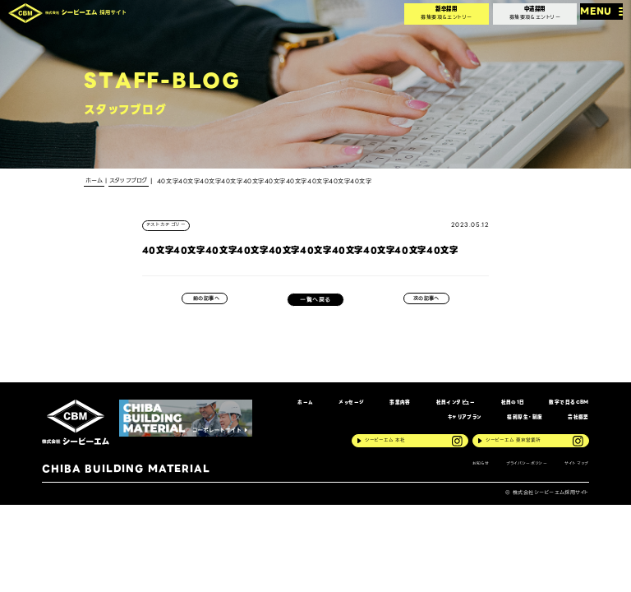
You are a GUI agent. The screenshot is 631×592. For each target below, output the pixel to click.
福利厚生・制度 (518, 426)
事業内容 (378, 409)
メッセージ (327, 409)
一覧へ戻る (315, 303)
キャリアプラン (452, 426)
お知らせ (468, 476)
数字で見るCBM (564, 409)
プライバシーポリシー (520, 476)
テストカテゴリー (169, 226)
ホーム (278, 409)
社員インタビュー (439, 409)
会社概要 (576, 426)
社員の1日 (501, 409)
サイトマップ (575, 476)
